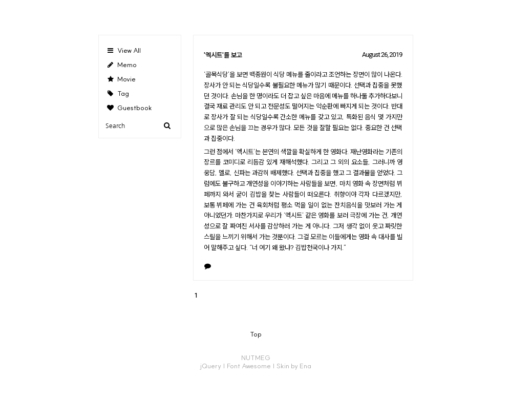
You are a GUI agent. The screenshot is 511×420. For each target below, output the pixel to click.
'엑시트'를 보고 (223, 55)
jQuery (210, 366)
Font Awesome (249, 366)
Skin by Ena (293, 366)
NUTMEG (255, 357)
